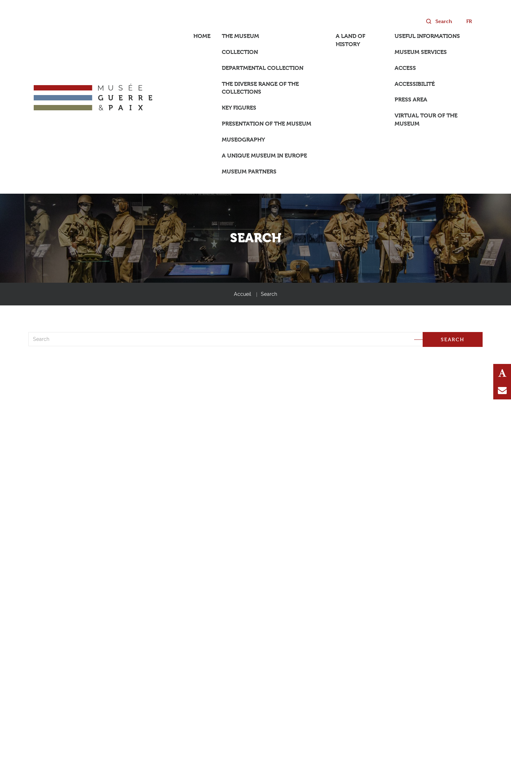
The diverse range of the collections (260, 88)
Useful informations (427, 36)
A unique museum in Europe (264, 155)
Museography (243, 139)
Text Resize (502, 373)
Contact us (502, 390)
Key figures (239, 107)
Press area (411, 99)
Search (269, 294)
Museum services (421, 52)
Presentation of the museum (266, 123)
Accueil (242, 294)
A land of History (350, 40)
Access (405, 68)
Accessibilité (415, 84)
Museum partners (249, 171)
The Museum (240, 36)
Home (201, 36)
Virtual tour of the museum (426, 119)
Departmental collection (262, 68)
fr (469, 21)
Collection (240, 52)
